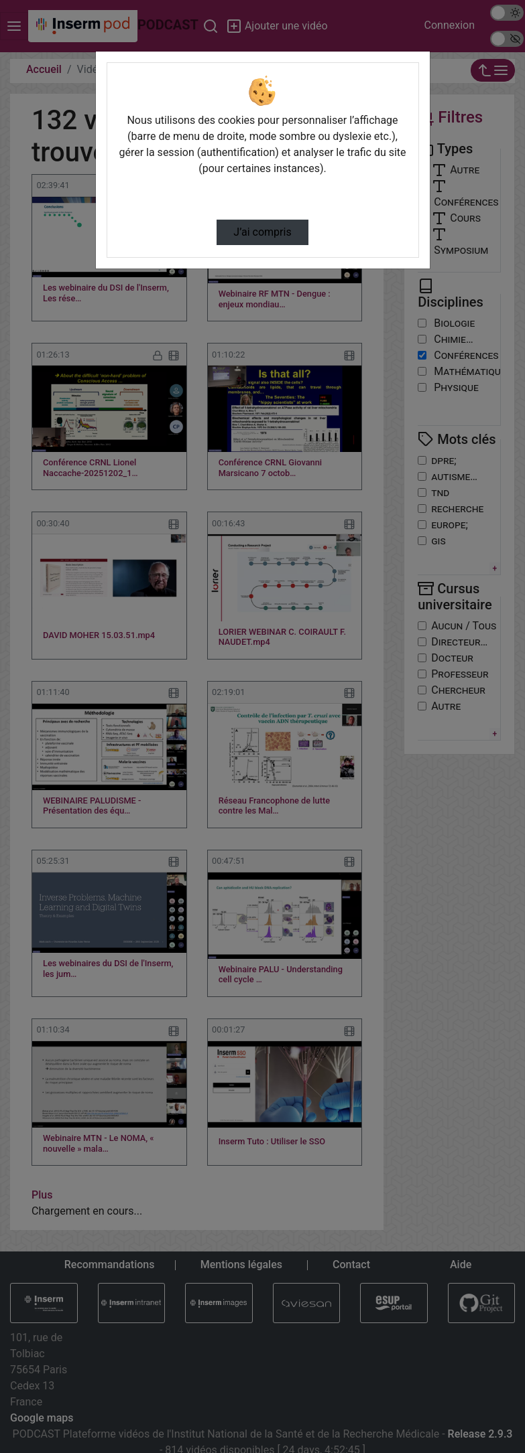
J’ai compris (262, 232)
